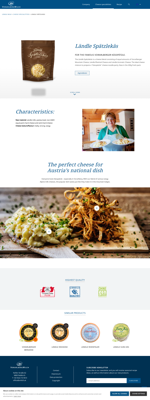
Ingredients (82, 73)
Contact (56, 370)
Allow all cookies (119, 394)
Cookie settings (138, 394)
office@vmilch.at (19, 380)
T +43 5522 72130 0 (19, 378)
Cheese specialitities (103, 4)
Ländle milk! (7, 14)
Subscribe (133, 381)
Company (86, 4)
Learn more (17, 396)
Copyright (56, 380)
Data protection (56, 377)
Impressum (56, 374)
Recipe (119, 4)
